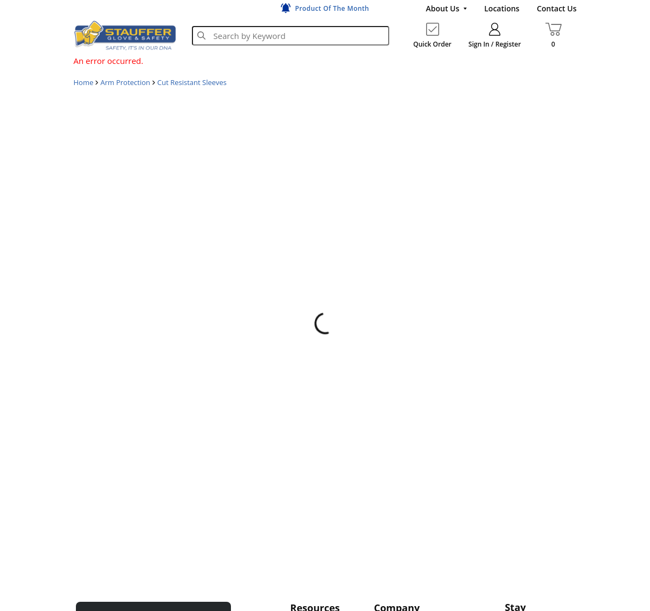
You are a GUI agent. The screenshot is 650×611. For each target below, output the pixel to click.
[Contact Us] (556, 9)
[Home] (125, 35)
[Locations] (501, 9)
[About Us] (446, 9)
